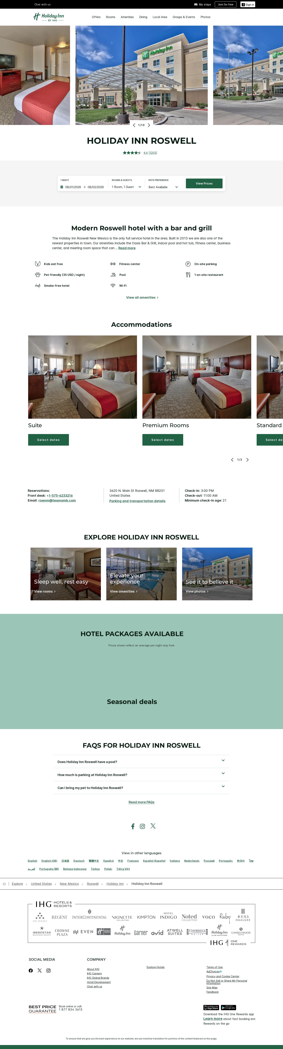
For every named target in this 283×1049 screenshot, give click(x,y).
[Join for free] (225, 4)
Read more (127, 248)
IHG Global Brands (98, 977)
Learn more (212, 1019)
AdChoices (214, 971)
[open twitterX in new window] (151, 826)
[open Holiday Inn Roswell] (145, 884)
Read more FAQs (141, 802)
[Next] (148, 125)
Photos (205, 17)
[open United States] (41, 884)
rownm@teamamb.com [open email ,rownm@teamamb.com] (57, 500)
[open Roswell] (93, 884)
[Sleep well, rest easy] (44, 592)
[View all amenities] (141, 298)
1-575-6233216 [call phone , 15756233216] (61, 495)
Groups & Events (184, 17)
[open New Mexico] (69, 884)
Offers (96, 17)
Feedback (212, 991)
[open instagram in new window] (140, 826)
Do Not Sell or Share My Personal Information (226, 982)
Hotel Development (99, 982)
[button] (247, 4)
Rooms (110, 17)
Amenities (127, 17)
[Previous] (134, 125)
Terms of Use (214, 967)
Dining (143, 17)
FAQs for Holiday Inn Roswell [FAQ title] (142, 745)
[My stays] (202, 4)
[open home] (6, 884)
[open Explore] (18, 884)
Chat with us (94, 986)
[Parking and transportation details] (137, 501)
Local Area (160, 17)
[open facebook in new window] (131, 826)
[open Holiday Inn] (115, 884)
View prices (204, 183)
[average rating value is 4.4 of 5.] (136, 152)
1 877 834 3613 (70, 1009)
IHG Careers (94, 973)
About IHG (93, 969)
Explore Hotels (156, 967)
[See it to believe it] (196, 592)
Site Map (211, 987)
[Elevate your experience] (123, 592)
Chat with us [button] (42, 4)
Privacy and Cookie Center (222, 976)
